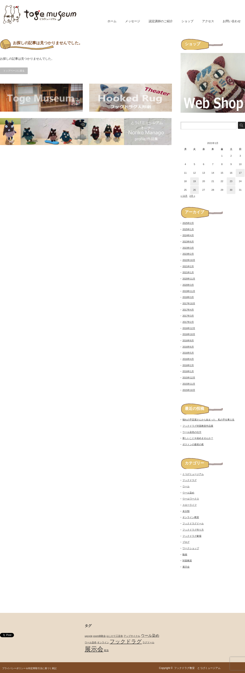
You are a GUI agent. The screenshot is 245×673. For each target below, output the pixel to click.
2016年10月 (188, 334)
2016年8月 (188, 340)
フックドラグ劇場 (191, 536)
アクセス (208, 21)
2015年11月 (188, 384)
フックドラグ (189, 480)
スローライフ (189, 505)
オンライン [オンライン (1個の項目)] (103, 642)
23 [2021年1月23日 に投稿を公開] (231, 181)
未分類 (186, 511)
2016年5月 (188, 352)
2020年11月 (188, 278)
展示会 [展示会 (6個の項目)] (94, 649)
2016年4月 (188, 359)
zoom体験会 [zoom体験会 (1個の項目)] (99, 636)
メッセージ (132, 21)
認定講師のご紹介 (161, 21)
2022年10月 (188, 260)
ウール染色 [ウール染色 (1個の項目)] (90, 642)
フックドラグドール (193, 523)
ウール (186, 486)
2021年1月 (188, 272)
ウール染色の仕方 (191, 432)
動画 (184, 554)
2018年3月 (188, 297)
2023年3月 (188, 248)
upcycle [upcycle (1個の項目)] (88, 636)
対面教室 (187, 560)
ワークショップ (190, 548)
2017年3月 (188, 315)
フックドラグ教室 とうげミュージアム (198, 668)
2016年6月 (188, 346)
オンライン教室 (190, 517)
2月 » (192, 196)
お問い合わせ (232, 21)
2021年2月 (188, 266)
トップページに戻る (13, 70)
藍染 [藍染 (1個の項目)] (106, 650)
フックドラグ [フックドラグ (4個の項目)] (126, 641)
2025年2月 (188, 223)
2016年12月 (188, 328)
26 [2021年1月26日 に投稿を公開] (194, 190)
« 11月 (184, 196)
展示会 (186, 566)
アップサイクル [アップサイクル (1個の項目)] (132, 636)
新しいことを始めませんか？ (197, 438)
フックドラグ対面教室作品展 (197, 426)
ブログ (186, 542)
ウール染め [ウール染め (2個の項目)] (150, 636)
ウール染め (188, 492)
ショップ (187, 21)
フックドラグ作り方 (193, 529)
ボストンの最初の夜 (193, 444)
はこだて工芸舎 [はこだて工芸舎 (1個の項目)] (114, 636)
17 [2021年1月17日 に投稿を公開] (240, 173)
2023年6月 (188, 241)
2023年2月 (188, 254)
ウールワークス (190, 498)
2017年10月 (188, 303)
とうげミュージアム (193, 474)
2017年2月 (188, 322)
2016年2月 (188, 365)
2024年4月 (188, 235)
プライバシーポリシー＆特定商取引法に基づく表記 (29, 668)
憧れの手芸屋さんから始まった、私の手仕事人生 (208, 419)
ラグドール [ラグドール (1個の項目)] (148, 642)
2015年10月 (188, 390)
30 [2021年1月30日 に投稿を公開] (231, 190)
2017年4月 (188, 309)
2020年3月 (188, 285)
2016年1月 (188, 371)
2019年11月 (188, 291)
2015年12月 (188, 377)
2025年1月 (188, 229)
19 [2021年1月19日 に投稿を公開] (194, 181)
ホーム (111, 21)
